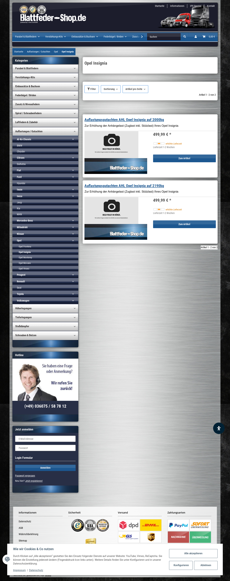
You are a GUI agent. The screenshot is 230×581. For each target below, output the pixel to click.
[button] (196, 36)
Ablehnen (206, 565)
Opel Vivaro (24, 268)
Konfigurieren (181, 565)
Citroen (20, 157)
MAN (19, 214)
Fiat (19, 170)
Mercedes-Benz (25, 220)
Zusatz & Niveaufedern (27, 104)
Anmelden (45, 467)
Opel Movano (25, 263)
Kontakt (211, 5)
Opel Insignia (25, 252)
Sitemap (23, 540)
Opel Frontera (25, 246)
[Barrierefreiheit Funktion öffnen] (219, 428)
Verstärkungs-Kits (25, 77)
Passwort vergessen (25, 475)
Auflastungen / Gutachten (28, 131)
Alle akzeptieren (193, 553)
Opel (19, 240)
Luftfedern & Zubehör (26, 122)
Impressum (19, 570)
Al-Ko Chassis (24, 139)
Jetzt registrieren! (34, 480)
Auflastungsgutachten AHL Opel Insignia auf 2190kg (124, 186)
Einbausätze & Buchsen (27, 86)
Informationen (177, 5)
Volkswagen (23, 300)
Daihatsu (21, 164)
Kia (18, 208)
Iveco (19, 196)
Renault (21, 281)
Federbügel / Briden (25, 95)
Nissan (20, 233)
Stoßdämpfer (22, 326)
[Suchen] (164, 37)
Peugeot (21, 274)
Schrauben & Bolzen (25, 335)
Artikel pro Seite (133, 89)
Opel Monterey (25, 257)
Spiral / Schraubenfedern (28, 113)
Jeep (19, 202)
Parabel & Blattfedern (26, 68)
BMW (19, 145)
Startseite (159, 5)
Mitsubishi (22, 227)
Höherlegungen (23, 308)
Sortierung (109, 89)
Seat (19, 287)
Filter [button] (91, 89)
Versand (48, 575)
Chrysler (21, 151)
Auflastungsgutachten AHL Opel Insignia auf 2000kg (124, 120)
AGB (21, 527)
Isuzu (19, 189)
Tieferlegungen (23, 317)
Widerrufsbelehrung (28, 534)
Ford (19, 177)
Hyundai (21, 183)
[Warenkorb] (209, 36)
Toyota (20, 294)
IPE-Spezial (195, 5)
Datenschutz (25, 521)
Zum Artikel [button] (184, 158)
